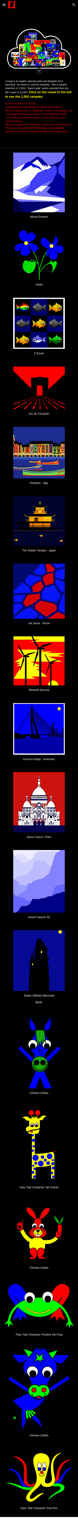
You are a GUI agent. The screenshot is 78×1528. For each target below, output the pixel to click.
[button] (4, 4)
